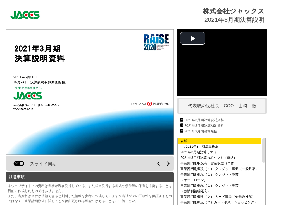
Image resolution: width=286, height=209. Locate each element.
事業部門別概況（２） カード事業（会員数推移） (217, 197)
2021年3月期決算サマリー (200, 152)
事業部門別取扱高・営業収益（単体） (208, 163)
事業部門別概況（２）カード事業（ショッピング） (219, 202)
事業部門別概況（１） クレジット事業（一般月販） (219, 169)
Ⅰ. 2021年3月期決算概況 (199, 147)
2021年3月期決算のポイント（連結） (208, 158)
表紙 (183, 141)
